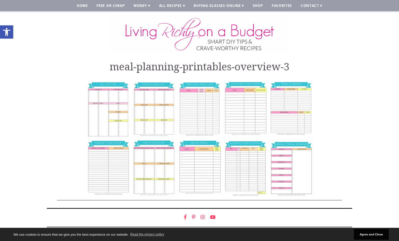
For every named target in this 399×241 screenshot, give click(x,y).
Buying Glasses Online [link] (217, 5)
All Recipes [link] (170, 5)
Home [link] (82, 5)
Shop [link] (258, 5)
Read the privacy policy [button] (147, 234)
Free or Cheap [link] (110, 5)
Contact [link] (310, 5)
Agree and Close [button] (371, 234)
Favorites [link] (282, 5)
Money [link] (140, 5)
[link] (6, 32)
